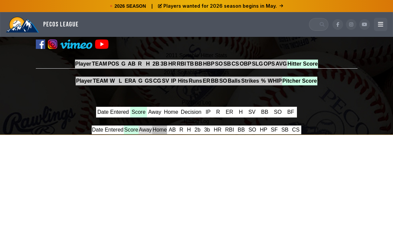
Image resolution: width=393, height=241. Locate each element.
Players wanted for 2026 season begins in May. (220, 6)
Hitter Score (303, 64)
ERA (130, 81)
